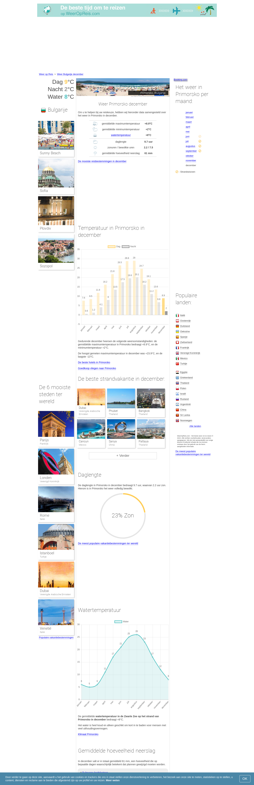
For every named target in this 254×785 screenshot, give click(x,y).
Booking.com (180, 79)
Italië (42, 519)
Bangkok (144, 411)
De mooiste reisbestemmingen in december (102, 161)
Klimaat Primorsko (88, 734)
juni (187, 136)
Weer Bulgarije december (70, 74)
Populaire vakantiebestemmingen (56, 637)
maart (189, 122)
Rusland (184, 399)
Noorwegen (186, 420)
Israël (183, 393)
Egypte (183, 372)
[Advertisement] (127, 45)
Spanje (183, 336)
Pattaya (144, 441)
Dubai (82, 408)
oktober (189, 155)
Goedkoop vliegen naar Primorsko (97, 368)
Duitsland (185, 326)
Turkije (43, 556)
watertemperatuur (121, 135)
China (183, 409)
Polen (183, 388)
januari (189, 112)
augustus (190, 146)
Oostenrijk (185, 320)
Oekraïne (185, 331)
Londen (46, 478)
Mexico (184, 358)
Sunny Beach (50, 153)
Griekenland (186, 377)
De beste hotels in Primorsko (94, 362)
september (191, 151)
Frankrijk (44, 443)
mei (188, 131)
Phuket (113, 411)
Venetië (45, 628)
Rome (44, 515)
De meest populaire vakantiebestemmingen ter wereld (108, 543)
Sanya (113, 441)
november (191, 160)
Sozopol (46, 266)
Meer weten (113, 780)
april (188, 126)
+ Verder (122, 455)
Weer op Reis (46, 74)
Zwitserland (186, 342)
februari (190, 117)
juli (187, 141)
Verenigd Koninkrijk (49, 481)
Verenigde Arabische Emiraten (55, 594)
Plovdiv (45, 228)
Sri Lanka (185, 415)
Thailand (184, 383)
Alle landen (195, 426)
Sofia (44, 191)
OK (245, 779)
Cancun (84, 441)
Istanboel (47, 553)
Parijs (44, 440)
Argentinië (185, 404)
